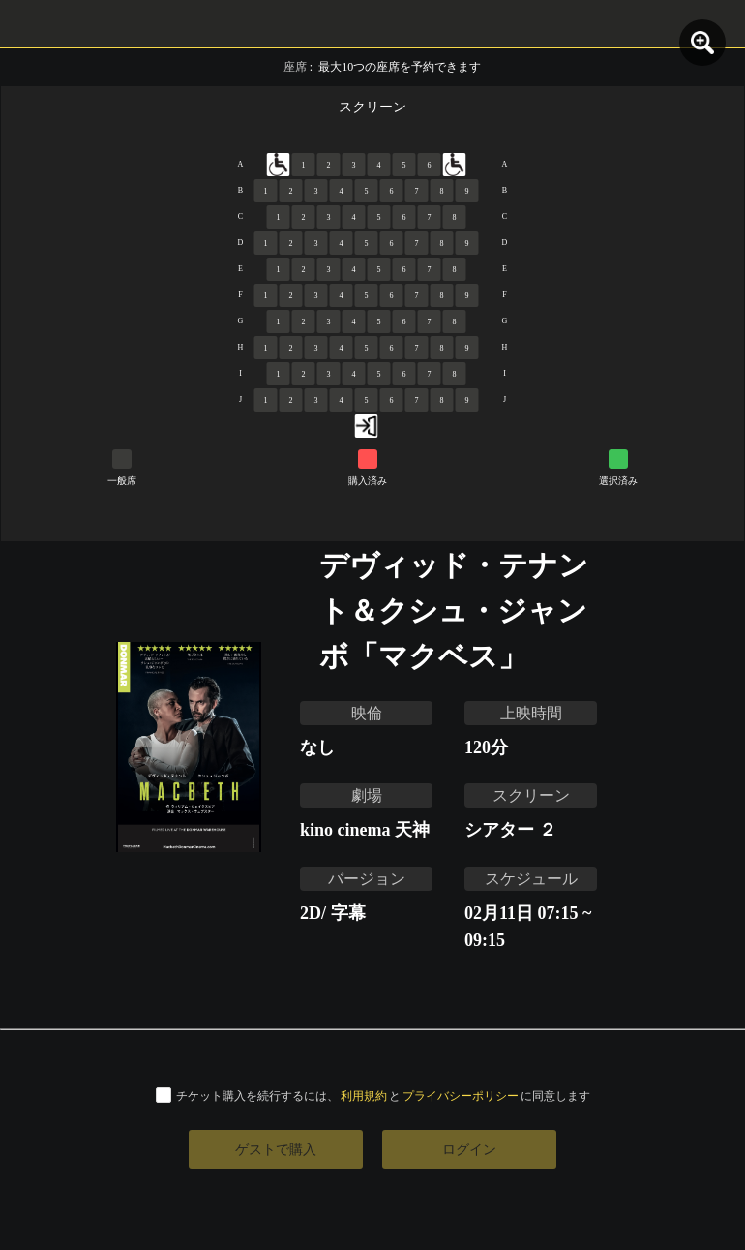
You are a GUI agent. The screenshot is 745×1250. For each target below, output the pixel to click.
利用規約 (364, 1095)
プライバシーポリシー (460, 1095)
